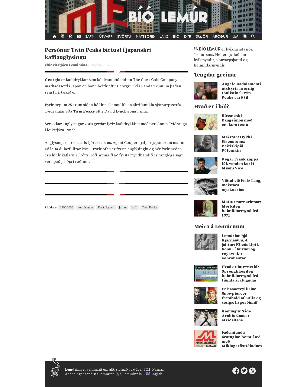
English (156, 374)
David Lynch (106, 207)
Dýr (187, 36)
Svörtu (124, 36)
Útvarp (106, 36)
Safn (89, 36)
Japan (123, 207)
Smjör (202, 36)
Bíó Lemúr (209, 49)
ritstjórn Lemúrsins (70, 65)
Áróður (220, 36)
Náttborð (145, 36)
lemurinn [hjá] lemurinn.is (121, 374)
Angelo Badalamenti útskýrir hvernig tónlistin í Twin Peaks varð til (241, 91)
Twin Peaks (149, 207)
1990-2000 (66, 207)
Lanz (163, 36)
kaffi (134, 207)
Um (235, 36)
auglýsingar (85, 207)
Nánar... (158, 369)
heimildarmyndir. (209, 65)
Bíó (176, 36)
